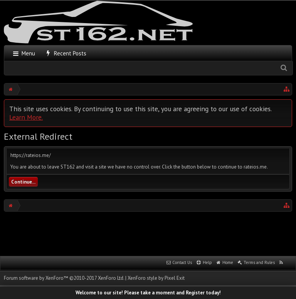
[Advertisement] (148, 232)
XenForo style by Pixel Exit (156, 278)
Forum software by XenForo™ (64, 278)
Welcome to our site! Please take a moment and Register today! (148, 292)
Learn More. (26, 117)
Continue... (23, 182)
